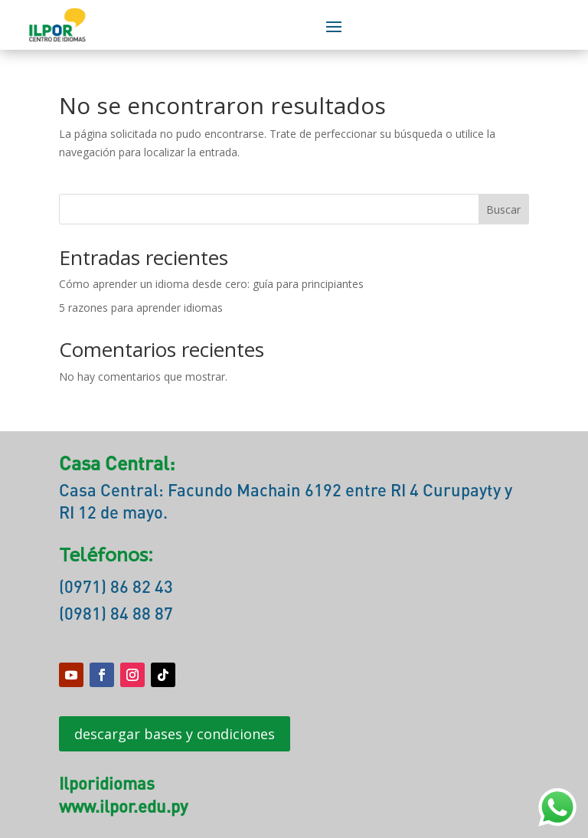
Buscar (503, 209)
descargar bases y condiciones (174, 734)
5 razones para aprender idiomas (141, 307)
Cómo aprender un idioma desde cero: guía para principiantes (211, 284)
